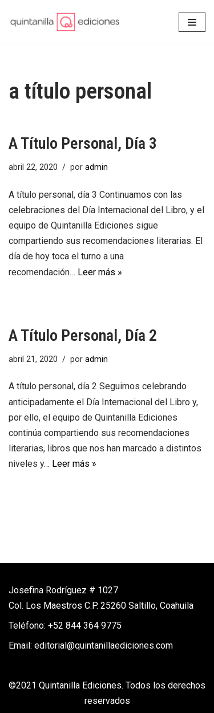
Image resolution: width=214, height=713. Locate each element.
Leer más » (100, 272)
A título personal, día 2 (83, 335)
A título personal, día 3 (83, 143)
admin (96, 167)
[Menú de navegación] (192, 22)
